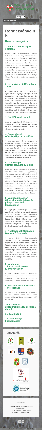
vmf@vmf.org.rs (25, 412)
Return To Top (21, 402)
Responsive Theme (14, 428)
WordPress (30, 428)
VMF (23, 425)
